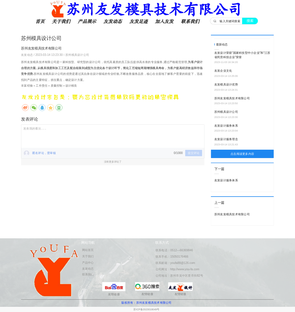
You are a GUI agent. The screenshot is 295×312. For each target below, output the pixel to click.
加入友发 (164, 21)
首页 (40, 21)
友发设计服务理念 (226, 139)
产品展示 (87, 21)
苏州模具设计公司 (77, 54)
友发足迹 (138, 21)
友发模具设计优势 (226, 84)
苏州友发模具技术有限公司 (232, 98)
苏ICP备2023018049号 (146, 309)
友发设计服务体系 (226, 125)
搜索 (250, 20)
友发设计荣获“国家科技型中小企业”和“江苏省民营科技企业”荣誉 (242, 55)
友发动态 (112, 21)
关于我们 (61, 21)
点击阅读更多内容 (242, 154)
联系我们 (190, 21)
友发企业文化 (223, 71)
